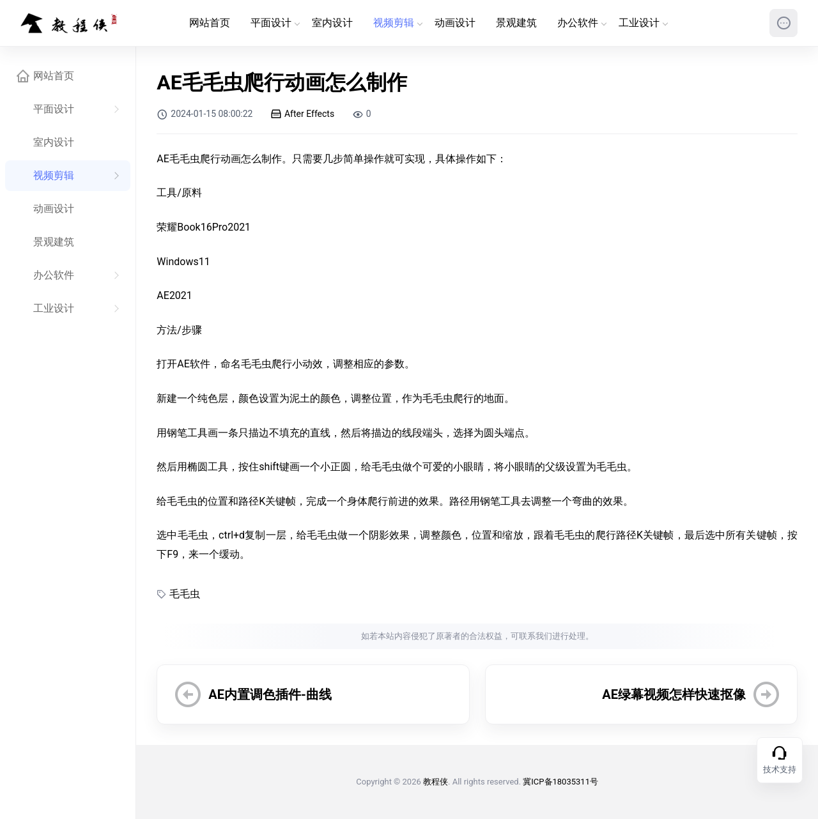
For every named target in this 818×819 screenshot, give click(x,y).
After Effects (303, 114)
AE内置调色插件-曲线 (270, 694)
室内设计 (332, 23)
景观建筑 (516, 23)
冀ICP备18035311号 (560, 781)
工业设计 (643, 23)
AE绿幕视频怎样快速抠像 (674, 694)
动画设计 (455, 23)
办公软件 (581, 23)
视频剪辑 (397, 23)
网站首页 (209, 23)
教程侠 (435, 781)
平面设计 (275, 23)
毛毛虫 (184, 594)
